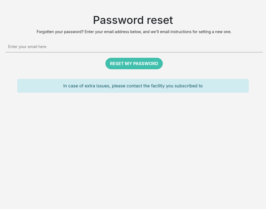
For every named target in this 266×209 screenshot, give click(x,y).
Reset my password (134, 63)
